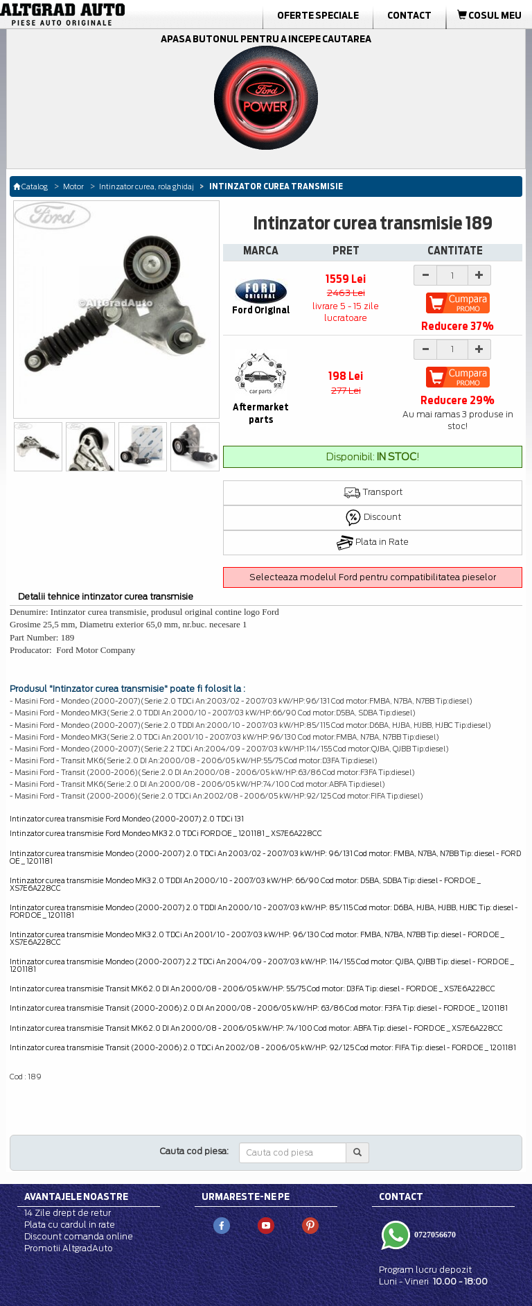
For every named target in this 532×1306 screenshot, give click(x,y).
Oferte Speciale (318, 15)
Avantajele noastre (76, 1196)
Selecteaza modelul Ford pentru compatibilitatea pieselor (372, 577)
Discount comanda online (78, 1236)
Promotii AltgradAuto (68, 1248)
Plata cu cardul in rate (69, 1224)
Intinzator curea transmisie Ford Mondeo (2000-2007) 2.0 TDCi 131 (127, 819)
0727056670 (434, 1234)
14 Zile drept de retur (67, 1213)
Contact (409, 15)
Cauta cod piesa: (194, 1151)
